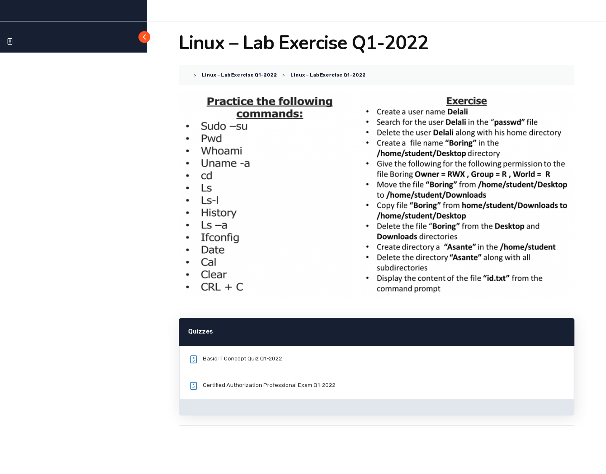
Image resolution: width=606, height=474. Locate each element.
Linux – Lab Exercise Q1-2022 (239, 75)
